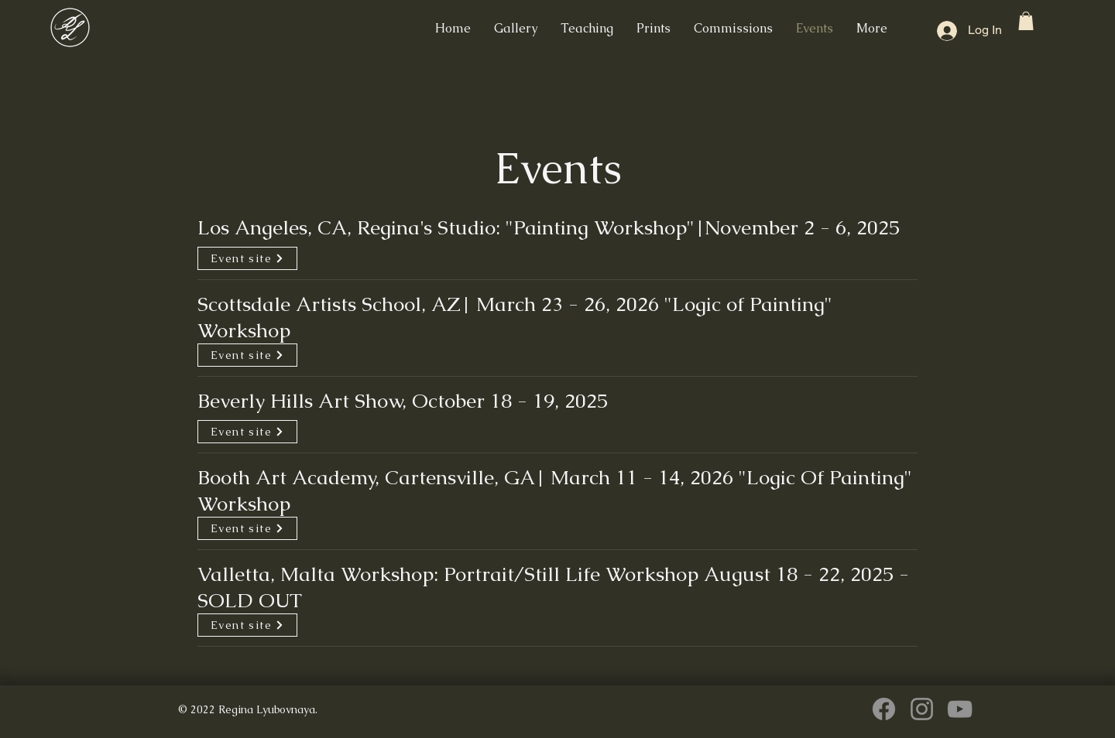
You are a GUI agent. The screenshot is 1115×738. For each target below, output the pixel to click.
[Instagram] (922, 709)
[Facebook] (884, 709)
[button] (1026, 21)
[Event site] (247, 258)
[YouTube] (960, 709)
